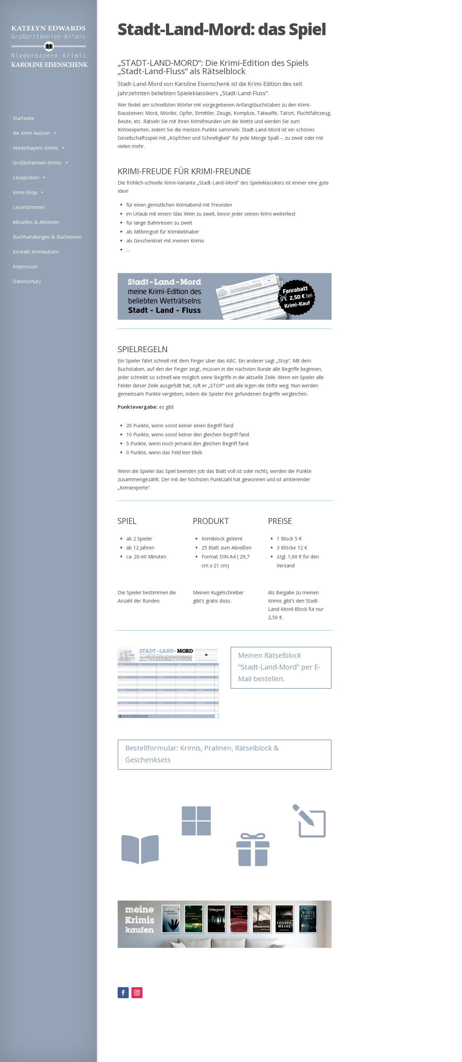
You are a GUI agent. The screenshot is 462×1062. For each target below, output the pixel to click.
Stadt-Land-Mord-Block (309, 854)
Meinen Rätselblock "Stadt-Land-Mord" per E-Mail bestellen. (279, 667)
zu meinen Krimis (137, 815)
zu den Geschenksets (252, 815)
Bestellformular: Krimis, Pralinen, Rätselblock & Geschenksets (202, 753)
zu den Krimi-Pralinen (195, 854)
